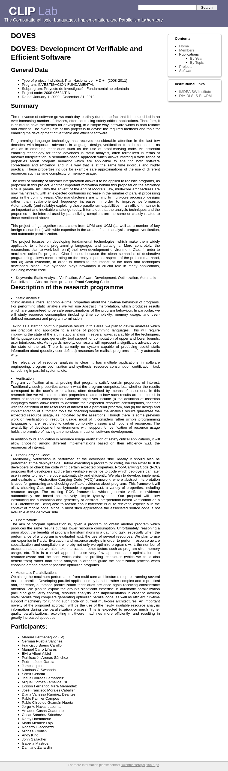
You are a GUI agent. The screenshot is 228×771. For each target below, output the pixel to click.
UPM (208, 96)
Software (186, 71)
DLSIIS (192, 96)
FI (200, 96)
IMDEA (184, 92)
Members (186, 50)
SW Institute (201, 92)
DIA (182, 96)
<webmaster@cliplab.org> (140, 765)
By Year (196, 58)
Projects (185, 67)
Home (184, 46)
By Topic (197, 62)
